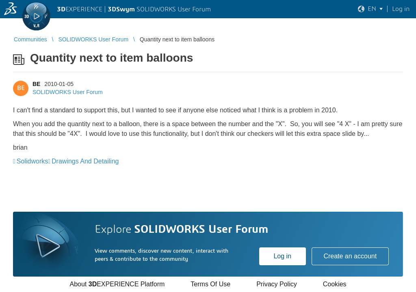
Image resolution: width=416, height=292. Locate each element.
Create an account (350, 256)
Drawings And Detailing (85, 161)
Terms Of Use (210, 284)
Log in (282, 256)
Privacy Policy (276, 284)
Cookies (335, 284)
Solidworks (32, 161)
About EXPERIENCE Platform (117, 284)
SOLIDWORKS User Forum (67, 92)
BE (36, 84)
